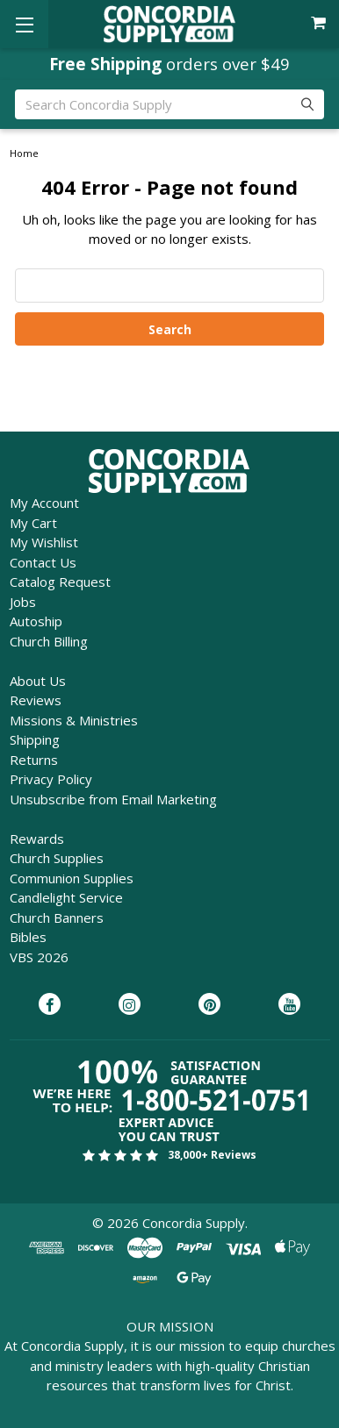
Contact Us (43, 562)
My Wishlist (44, 542)
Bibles (28, 937)
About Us (38, 680)
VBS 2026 (39, 957)
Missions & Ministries (74, 720)
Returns (34, 759)
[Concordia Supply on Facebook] (50, 1005)
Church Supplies (57, 858)
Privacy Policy (51, 779)
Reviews (35, 700)
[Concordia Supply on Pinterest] (209, 1005)
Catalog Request (60, 581)
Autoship (36, 621)
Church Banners (57, 917)
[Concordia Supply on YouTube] (289, 1005)
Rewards (37, 838)
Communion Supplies (71, 878)
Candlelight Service (66, 897)
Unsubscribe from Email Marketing (113, 799)
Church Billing (49, 641)
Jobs (23, 601)
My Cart (33, 523)
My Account (44, 502)
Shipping (35, 739)
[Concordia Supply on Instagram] (130, 1005)
